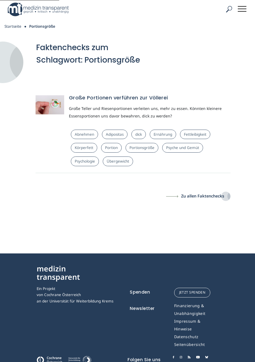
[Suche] (228, 9)
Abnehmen (84, 134)
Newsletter (142, 308)
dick (138, 134)
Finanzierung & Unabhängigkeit (190, 309)
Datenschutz (186, 336)
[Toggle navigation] (242, 7)
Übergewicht (118, 161)
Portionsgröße (141, 147)
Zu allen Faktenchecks (202, 196)
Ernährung (163, 134)
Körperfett (84, 147)
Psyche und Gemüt (182, 147)
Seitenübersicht (189, 344)
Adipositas (115, 134)
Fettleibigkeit (195, 134)
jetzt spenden (192, 292)
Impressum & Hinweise (187, 325)
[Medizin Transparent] (40, 9)
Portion (111, 147)
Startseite (12, 26)
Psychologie (85, 161)
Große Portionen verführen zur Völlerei (118, 97)
